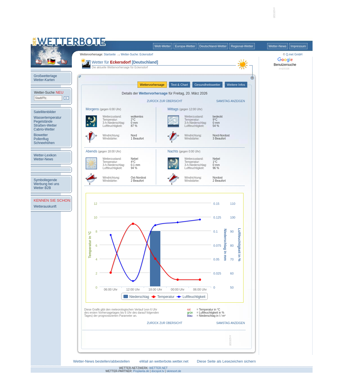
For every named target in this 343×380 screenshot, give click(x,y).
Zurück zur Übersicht (164, 101)
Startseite (110, 54)
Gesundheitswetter (207, 84)
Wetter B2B (42, 188)
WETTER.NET (158, 368)
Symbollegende (45, 180)
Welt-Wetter (162, 46)
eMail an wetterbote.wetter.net (164, 361)
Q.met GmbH (294, 54)
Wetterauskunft (45, 206)
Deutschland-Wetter (213, 46)
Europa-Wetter (185, 46)
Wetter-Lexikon (45, 155)
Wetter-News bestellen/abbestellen (101, 361)
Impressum (298, 46)
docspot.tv (157, 371)
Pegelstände (43, 121)
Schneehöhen (44, 143)
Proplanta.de (141, 371)
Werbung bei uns (46, 184)
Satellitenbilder (45, 112)
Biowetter (41, 135)
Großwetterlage (45, 76)
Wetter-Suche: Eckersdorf (137, 54)
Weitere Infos (236, 84)
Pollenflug (41, 139)
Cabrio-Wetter (44, 129)
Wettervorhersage (152, 84)
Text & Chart (179, 84)
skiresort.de (174, 371)
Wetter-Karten (44, 80)
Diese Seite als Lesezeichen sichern (226, 361)
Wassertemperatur (47, 118)
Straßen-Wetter (45, 125)
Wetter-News (277, 46)
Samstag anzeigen (230, 101)
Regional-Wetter (242, 46)
